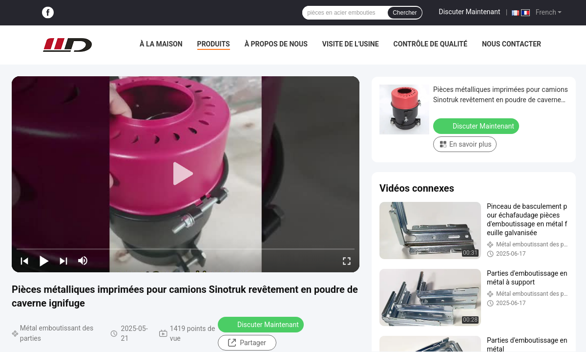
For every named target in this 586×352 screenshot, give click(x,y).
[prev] (24, 260)
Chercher (405, 12)
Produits (213, 44)
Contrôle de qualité (430, 44)
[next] (63, 260)
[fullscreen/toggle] (346, 260)
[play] (185, 174)
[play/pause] (44, 260)
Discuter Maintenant (470, 12)
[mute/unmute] (83, 260)
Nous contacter (511, 44)
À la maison (161, 44)
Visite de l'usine (350, 44)
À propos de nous (276, 44)
